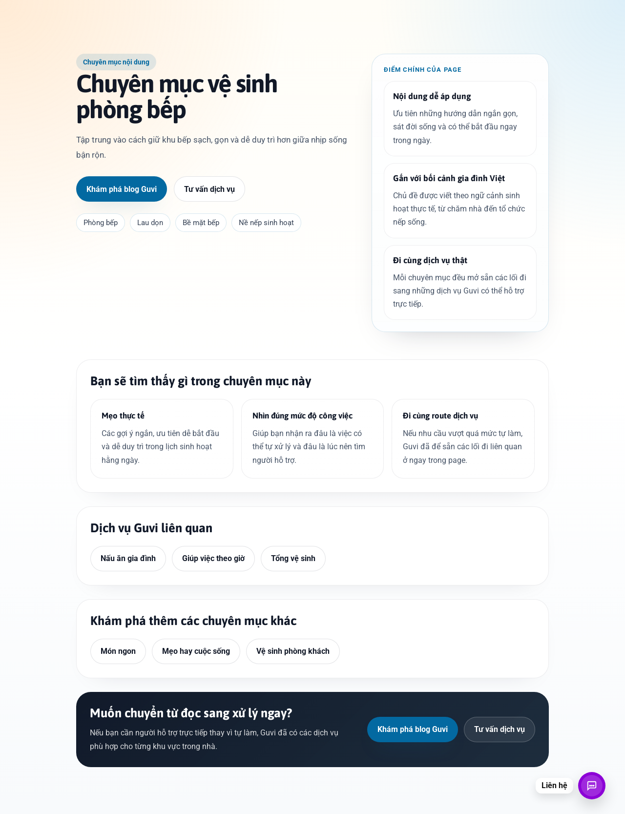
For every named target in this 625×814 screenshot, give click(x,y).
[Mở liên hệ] (591, 785)
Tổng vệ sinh (293, 558)
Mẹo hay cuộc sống (196, 651)
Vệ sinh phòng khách (293, 651)
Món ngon (118, 651)
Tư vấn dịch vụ (209, 189)
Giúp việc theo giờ (213, 558)
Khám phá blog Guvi (121, 189)
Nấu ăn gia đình (128, 558)
